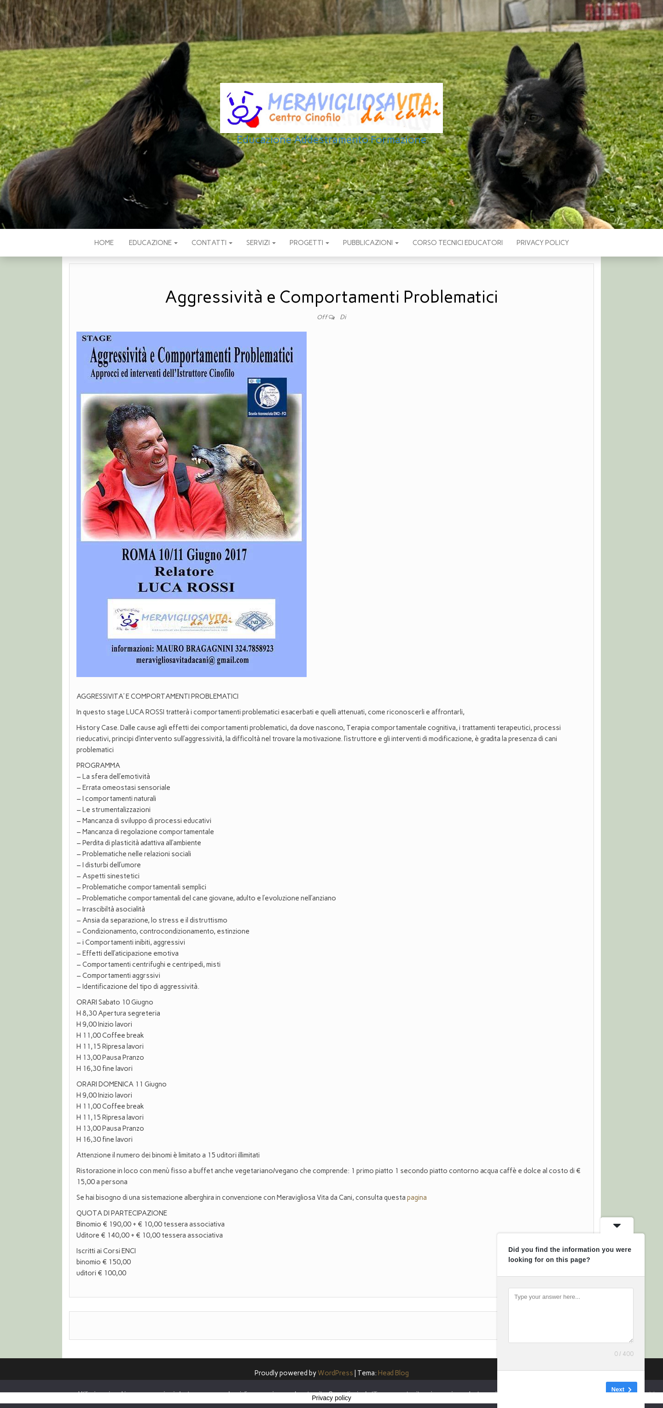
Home (104, 243)
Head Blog (393, 1373)
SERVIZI (261, 243)
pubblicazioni (371, 243)
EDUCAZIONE (153, 243)
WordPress (335, 1373)
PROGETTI (309, 243)
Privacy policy (543, 243)
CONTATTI (212, 243)
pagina (417, 1197)
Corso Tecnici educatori (458, 243)
